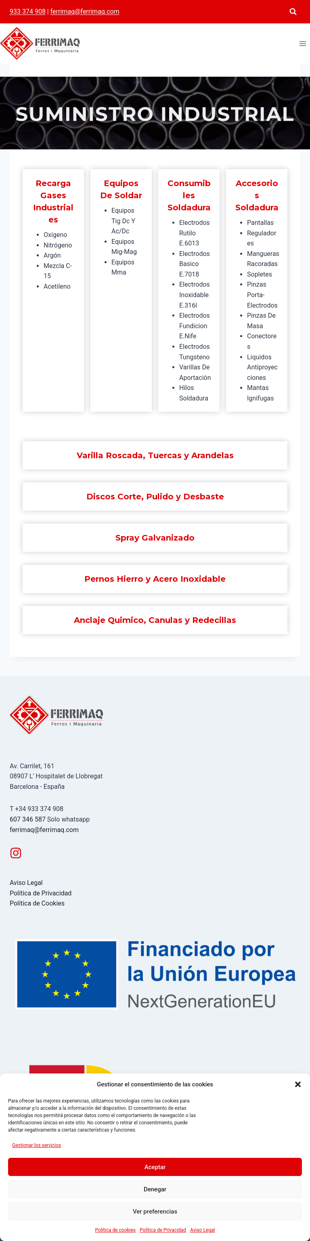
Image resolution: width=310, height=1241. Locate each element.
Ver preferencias (155, 1211)
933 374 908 (28, 11)
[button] (298, 1084)
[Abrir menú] (302, 43)
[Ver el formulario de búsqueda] (293, 11)
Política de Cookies (37, 903)
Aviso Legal (202, 1230)
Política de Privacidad (163, 1230)
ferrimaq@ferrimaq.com (84, 11)
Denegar (155, 1189)
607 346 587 (28, 819)
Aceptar (155, 1167)
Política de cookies (115, 1230)
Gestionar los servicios (36, 1145)
